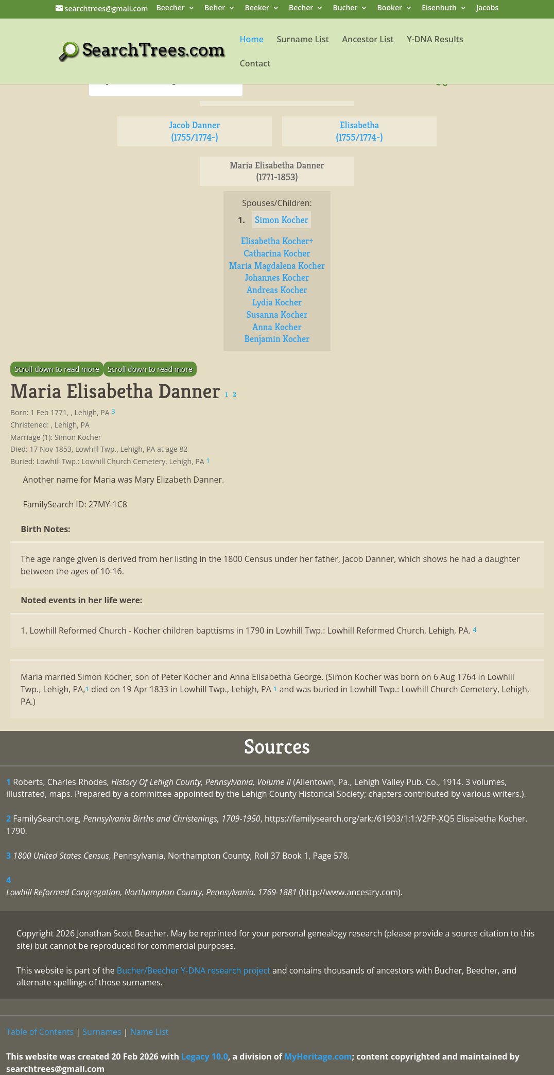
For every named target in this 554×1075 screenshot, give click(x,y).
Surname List (303, 40)
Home (252, 40)
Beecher (171, 8)
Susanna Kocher (277, 314)
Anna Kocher (276, 327)
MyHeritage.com (318, 1056)
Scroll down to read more (56, 369)
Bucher (345, 8)
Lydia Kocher (277, 302)
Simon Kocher (281, 220)
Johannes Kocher (277, 277)
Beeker (257, 8)
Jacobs (487, 8)
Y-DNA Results (435, 40)
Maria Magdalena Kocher (277, 265)
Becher (301, 8)
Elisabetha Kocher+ (277, 241)
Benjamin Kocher (276, 339)
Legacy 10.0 (204, 1056)
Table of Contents (40, 1031)
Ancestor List (367, 40)
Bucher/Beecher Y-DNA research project (193, 970)
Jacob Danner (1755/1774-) (194, 131)
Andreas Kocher (277, 290)
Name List (149, 1031)
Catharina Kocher (277, 253)
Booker (389, 8)
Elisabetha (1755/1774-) (359, 131)
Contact (255, 64)
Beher (214, 8)
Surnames (101, 1031)
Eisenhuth (439, 8)
